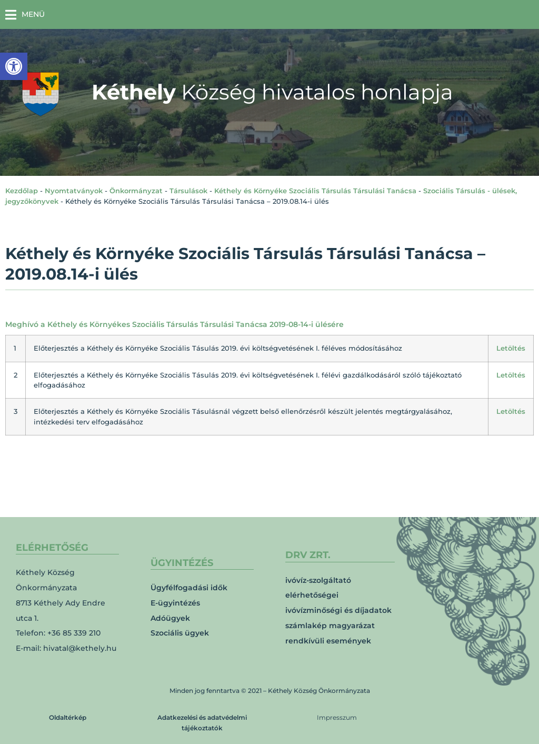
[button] (25, 14)
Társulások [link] (188, 190)
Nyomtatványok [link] (74, 190)
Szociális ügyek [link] (180, 633)
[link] (13, 66)
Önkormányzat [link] (136, 190)
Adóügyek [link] (170, 618)
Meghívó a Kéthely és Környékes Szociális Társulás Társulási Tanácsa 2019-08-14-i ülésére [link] (174, 324)
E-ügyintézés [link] (175, 603)
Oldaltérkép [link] (67, 717)
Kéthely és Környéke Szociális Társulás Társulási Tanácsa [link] (315, 190)
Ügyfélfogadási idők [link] (189, 587)
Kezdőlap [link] (21, 190)
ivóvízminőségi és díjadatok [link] (338, 610)
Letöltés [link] (510, 348)
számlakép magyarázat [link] (330, 625)
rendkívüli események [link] (328, 641)
